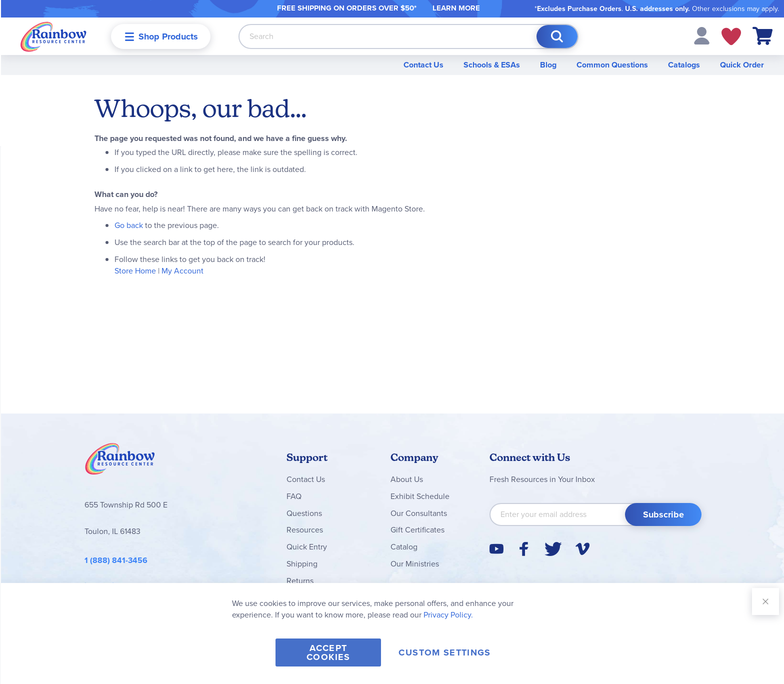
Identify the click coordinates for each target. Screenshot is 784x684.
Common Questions (612, 64)
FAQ (294, 496)
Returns (300, 580)
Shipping (302, 564)
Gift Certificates (417, 530)
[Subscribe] (663, 514)
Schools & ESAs (492, 64)
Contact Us (424, 64)
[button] (701, 35)
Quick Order (742, 64)
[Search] (557, 36)
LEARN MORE (456, 8)
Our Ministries (414, 564)
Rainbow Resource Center (120, 461)
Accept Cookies (328, 653)
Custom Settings (444, 652)
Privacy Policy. (448, 614)
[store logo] (53, 36)
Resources (304, 530)
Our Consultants (418, 513)
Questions (304, 513)
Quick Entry (306, 546)
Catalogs (684, 64)
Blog (548, 64)
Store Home (135, 270)
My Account (183, 270)
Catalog (404, 546)
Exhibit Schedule (420, 496)
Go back (128, 225)
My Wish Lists (731, 36)
